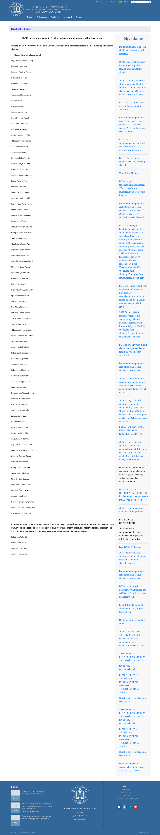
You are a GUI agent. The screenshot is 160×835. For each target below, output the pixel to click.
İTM (147, 832)
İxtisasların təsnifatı (127, 793)
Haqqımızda (105, 2)
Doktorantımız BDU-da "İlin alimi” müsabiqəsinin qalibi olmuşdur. (34, 792)
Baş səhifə (16, 29)
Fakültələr (55, 17)
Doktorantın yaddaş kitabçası (127, 798)
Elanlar (27, 29)
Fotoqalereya (81, 17)
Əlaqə (112, 2)
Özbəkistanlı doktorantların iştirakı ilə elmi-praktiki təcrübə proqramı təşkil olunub (37, 817)
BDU (97, 2)
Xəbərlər (31, 17)
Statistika (127, 796)
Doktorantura (42, 17)
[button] (123, 2)
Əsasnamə (127, 790)
